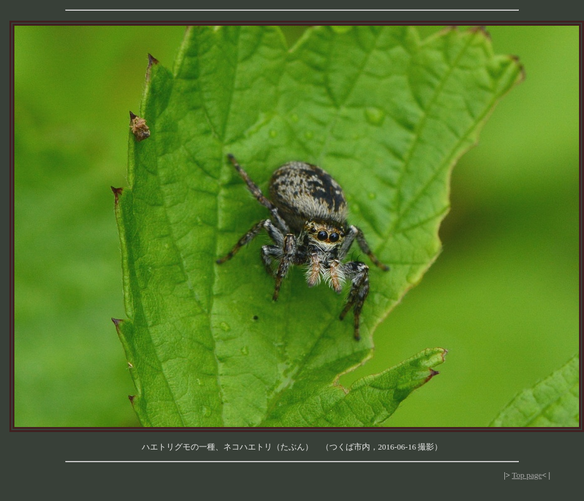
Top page (527, 475)
